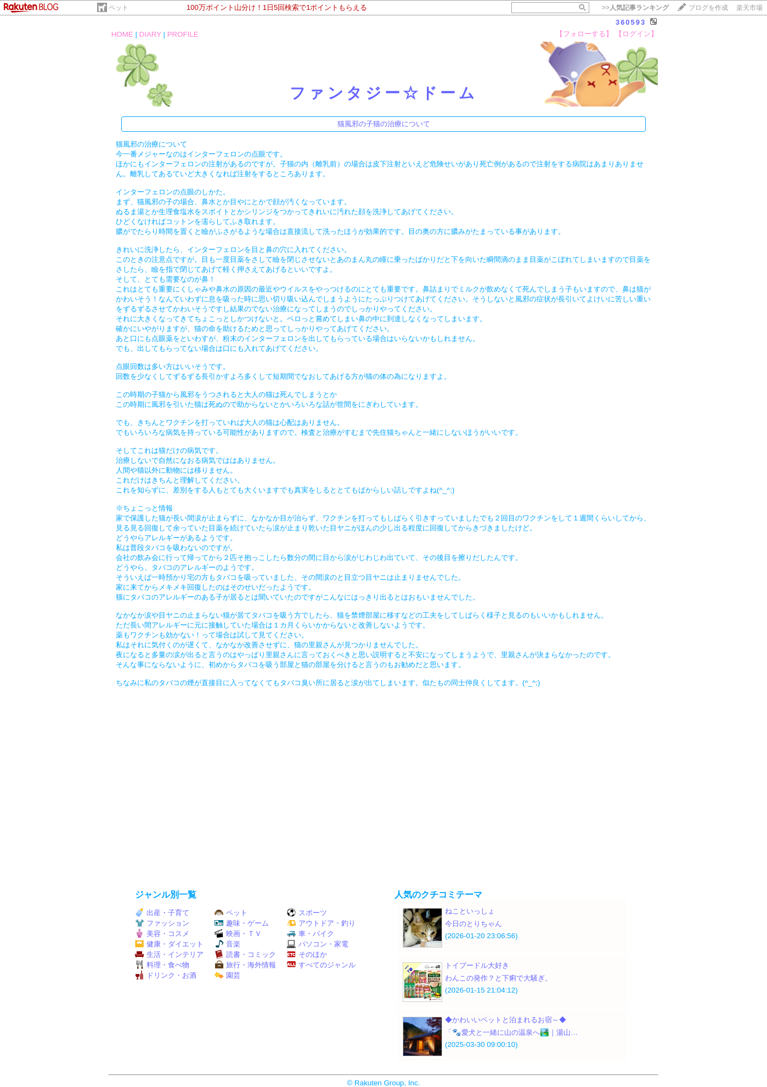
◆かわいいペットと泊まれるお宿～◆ (505, 1020)
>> (635, 8)
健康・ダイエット (169, 944)
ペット (118, 8)
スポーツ (307, 913)
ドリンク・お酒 (165, 975)
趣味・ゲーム (242, 923)
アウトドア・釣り (321, 923)
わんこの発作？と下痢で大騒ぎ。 (498, 978)
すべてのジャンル (321, 965)
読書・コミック (245, 954)
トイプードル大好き (477, 965)
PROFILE (183, 34)
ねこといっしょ (470, 911)
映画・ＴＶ (238, 933)
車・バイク (310, 933)
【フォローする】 (584, 34)
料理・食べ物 (162, 965)
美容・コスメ (162, 933)
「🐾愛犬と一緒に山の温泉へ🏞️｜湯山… (511, 1032)
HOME (122, 34)
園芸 (227, 975)
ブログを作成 (708, 8)
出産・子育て (162, 913)
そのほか (307, 954)
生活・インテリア (169, 954)
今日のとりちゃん (473, 924)
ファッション (162, 923)
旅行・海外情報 (245, 965)
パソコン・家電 (317, 944)
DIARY (150, 34)
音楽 (227, 944)
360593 (631, 22)
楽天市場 (749, 8)
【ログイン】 (636, 34)
